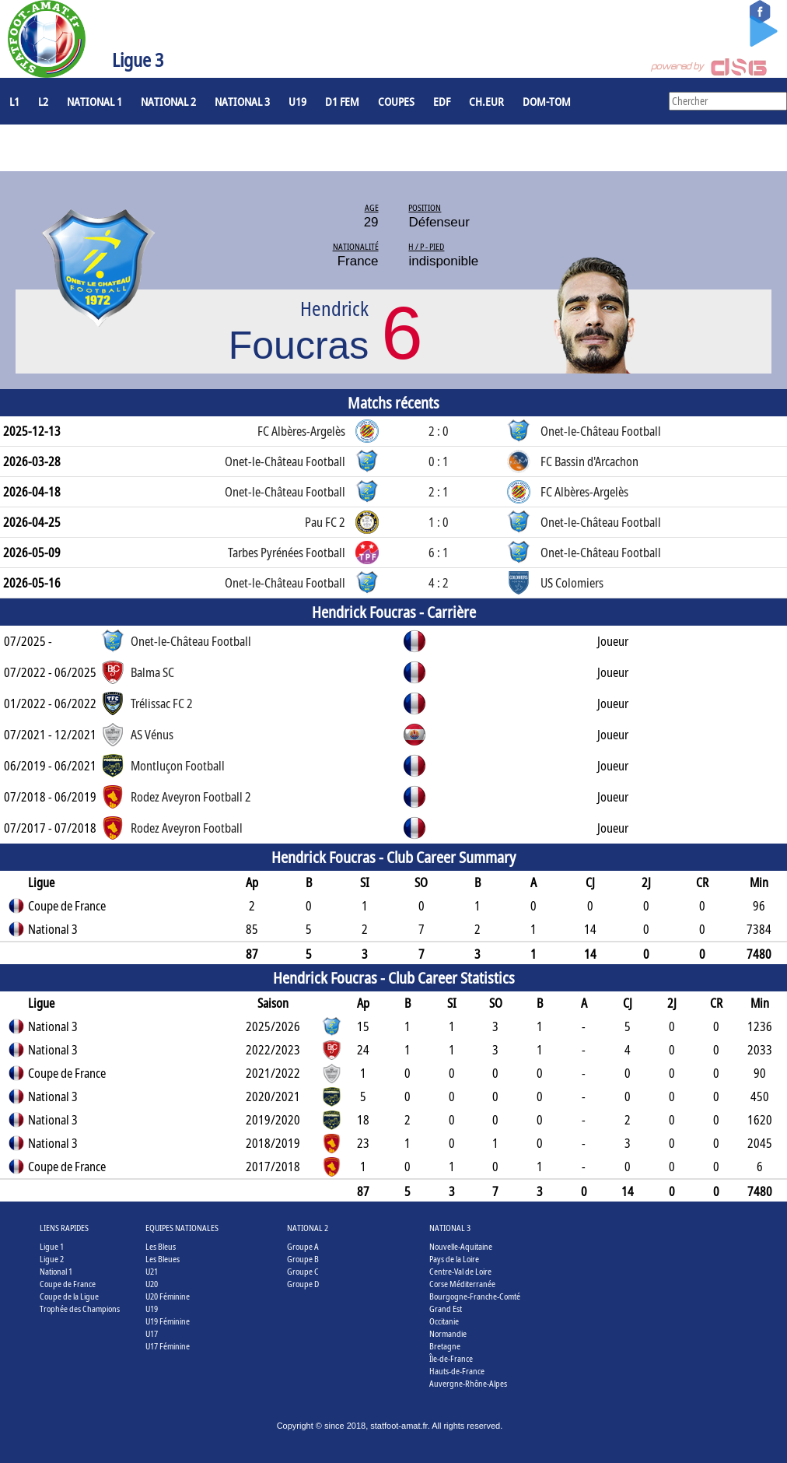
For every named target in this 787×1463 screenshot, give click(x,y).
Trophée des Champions (80, 1308)
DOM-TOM (547, 101)
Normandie (448, 1333)
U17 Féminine (167, 1346)
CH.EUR (486, 101)
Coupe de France (68, 1283)
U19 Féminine (167, 1321)
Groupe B (303, 1259)
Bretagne (444, 1346)
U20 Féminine (167, 1296)
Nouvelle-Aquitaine (460, 1246)
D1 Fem (342, 101)
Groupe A (303, 1246)
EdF (441, 101)
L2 (43, 101)
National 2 (168, 101)
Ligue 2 (52, 1259)
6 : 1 (438, 552)
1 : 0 (438, 522)
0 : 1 (438, 461)
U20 (151, 1283)
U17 (151, 1333)
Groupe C (303, 1271)
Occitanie (444, 1321)
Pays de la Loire (454, 1259)
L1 (14, 101)
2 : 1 (438, 491)
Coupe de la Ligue (69, 1296)
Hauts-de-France (456, 1371)
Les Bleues (162, 1259)
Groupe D (303, 1283)
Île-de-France (451, 1358)
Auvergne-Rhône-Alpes (468, 1383)
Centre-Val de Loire (460, 1271)
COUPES (396, 101)
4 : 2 (438, 582)
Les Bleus (160, 1246)
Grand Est (445, 1308)
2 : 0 (438, 431)
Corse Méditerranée (462, 1283)
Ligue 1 (52, 1246)
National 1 (94, 101)
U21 (151, 1271)
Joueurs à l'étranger (63, 148)
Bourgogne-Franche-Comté (474, 1296)
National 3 (242, 101)
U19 (297, 101)
